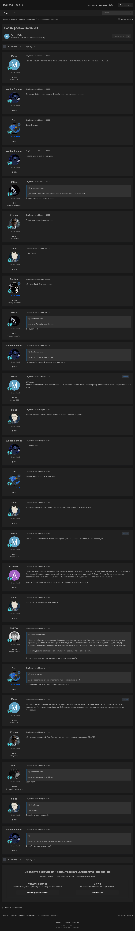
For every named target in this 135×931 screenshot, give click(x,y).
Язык (58, 922)
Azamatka (13, 566)
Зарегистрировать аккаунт (38, 893)
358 (14, 588)
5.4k (14, 300)
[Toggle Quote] (29, 188)
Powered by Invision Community (67, 927)
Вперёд (14, 47)
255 (14, 77)
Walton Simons (14, 89)
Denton (14, 279)
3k (14, 203)
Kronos (14, 215)
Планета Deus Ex (12, 4)
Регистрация (125, 5)
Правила (17, 13)
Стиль (67, 922)
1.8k (14, 110)
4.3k (14, 269)
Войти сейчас (97, 893)
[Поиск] (108, 13)
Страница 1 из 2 (32, 47)
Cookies (75, 922)
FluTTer (14, 628)
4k (14, 141)
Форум (7, 14)
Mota (19, 35)
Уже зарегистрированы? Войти (102, 5)
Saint (14, 248)
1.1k (14, 236)
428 (14, 649)
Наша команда (31, 13)
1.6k (14, 787)
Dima (14, 182)
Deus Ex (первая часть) (35, 38)
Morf (14, 765)
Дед (13, 120)
